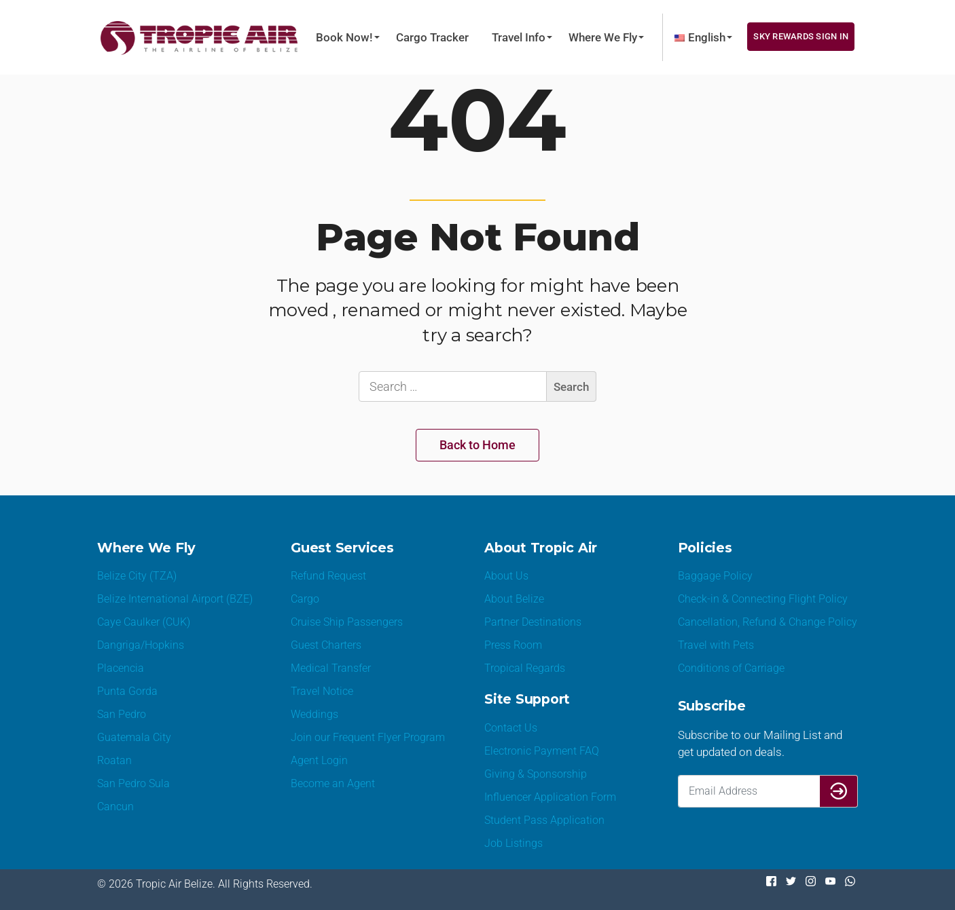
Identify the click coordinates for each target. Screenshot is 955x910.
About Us (506, 575)
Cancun (115, 806)
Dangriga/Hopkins (140, 645)
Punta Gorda (127, 691)
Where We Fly (603, 37)
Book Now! (344, 37)
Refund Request (328, 575)
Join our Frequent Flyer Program (368, 737)
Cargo (305, 598)
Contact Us (510, 727)
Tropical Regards (524, 668)
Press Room (513, 645)
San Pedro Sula (133, 783)
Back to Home (477, 445)
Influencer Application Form (550, 797)
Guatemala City (134, 737)
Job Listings (513, 843)
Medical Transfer (331, 668)
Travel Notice (322, 691)
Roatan (114, 760)
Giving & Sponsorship (535, 773)
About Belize (514, 598)
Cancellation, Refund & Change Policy (767, 621)
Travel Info (518, 37)
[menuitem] (700, 37)
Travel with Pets (716, 645)
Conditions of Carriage (731, 668)
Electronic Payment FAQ (541, 750)
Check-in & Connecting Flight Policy (763, 598)
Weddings (314, 714)
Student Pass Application (544, 820)
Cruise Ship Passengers (347, 621)
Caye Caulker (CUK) (143, 621)
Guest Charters (326, 645)
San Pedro (121, 714)
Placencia (120, 668)
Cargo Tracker (432, 37)
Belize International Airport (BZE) (175, 598)
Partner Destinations (532, 621)
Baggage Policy (715, 575)
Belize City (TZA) (137, 575)
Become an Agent (333, 783)
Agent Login (319, 760)
